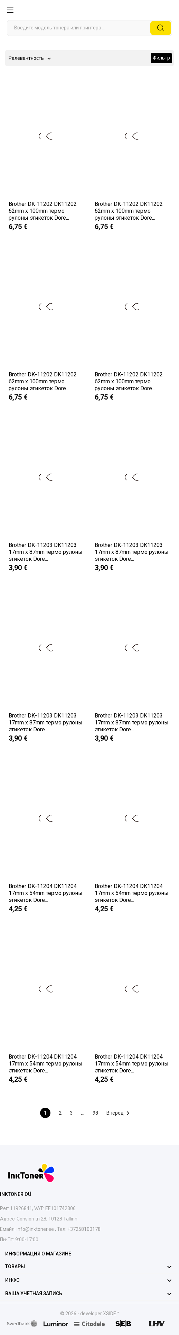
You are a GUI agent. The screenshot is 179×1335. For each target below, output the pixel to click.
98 (95, 1113)
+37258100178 (83, 1229)
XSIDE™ (111, 1313)
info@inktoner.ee (35, 1229)
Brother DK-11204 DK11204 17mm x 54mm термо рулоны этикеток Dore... (46, 893)
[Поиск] (89, 28)
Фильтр (161, 58)
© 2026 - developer (81, 1313)
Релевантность (26, 58)
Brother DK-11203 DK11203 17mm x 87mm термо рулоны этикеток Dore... (46, 552)
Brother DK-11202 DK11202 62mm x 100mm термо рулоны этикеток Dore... (43, 211)
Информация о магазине (38, 1253)
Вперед (119, 1113)
